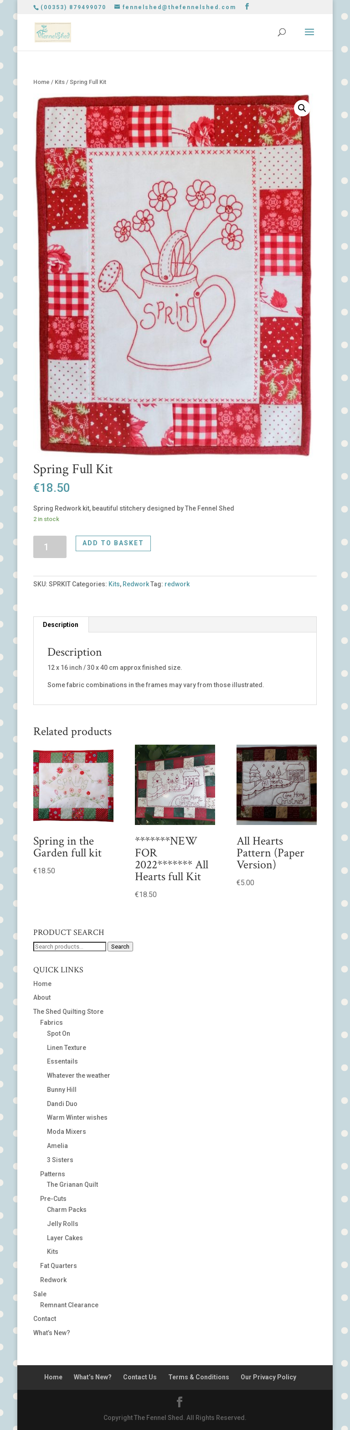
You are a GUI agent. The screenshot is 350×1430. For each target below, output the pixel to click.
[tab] (61, 624)
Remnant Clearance (69, 1305)
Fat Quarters (58, 1265)
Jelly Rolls (62, 1223)
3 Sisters (60, 1160)
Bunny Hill (62, 1089)
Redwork (136, 584)
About (42, 997)
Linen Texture (66, 1047)
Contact (44, 1318)
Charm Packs (67, 1209)
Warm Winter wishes (77, 1117)
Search (120, 946)
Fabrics (51, 1022)
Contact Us (140, 1377)
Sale (39, 1294)
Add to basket (113, 543)
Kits (60, 81)
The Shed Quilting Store (68, 1011)
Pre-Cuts (53, 1198)
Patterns (52, 1174)
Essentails (62, 1061)
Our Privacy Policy (268, 1377)
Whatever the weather (78, 1075)
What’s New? (51, 1332)
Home (41, 81)
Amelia (57, 1145)
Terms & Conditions (198, 1377)
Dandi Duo (62, 1103)
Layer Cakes (65, 1238)
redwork (177, 584)
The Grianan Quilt (72, 1184)
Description (60, 624)
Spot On (58, 1033)
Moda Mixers (66, 1131)
